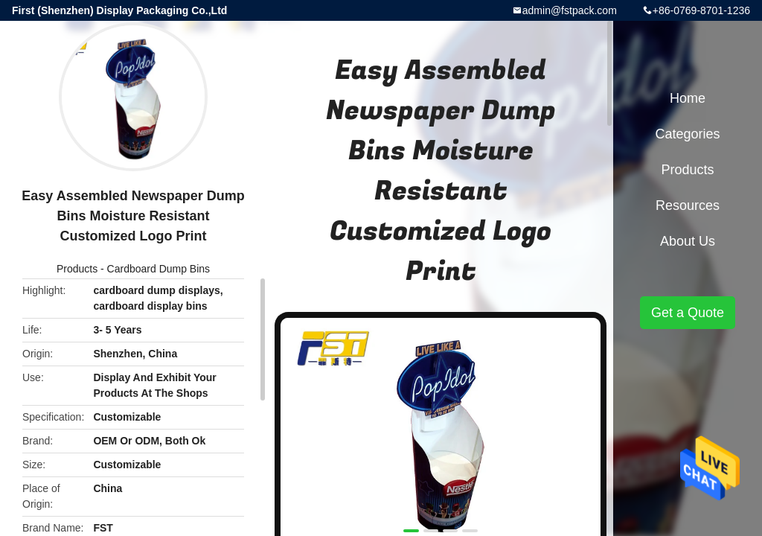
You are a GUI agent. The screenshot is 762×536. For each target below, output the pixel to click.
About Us (687, 241)
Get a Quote (687, 312)
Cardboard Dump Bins (159, 269)
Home (687, 98)
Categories (687, 134)
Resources (688, 205)
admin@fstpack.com (569, 10)
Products (77, 269)
